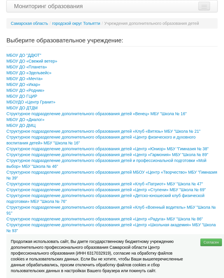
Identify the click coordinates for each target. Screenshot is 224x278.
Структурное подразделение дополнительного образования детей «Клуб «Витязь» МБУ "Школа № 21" (103, 131)
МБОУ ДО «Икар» (23, 84)
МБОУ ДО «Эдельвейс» (28, 72)
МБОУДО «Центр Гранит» (30, 102)
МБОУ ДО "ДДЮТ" (23, 55)
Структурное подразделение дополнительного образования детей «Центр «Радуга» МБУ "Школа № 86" (104, 219)
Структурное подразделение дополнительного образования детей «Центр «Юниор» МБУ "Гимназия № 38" (107, 148)
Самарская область (29, 23)
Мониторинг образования (48, 6)
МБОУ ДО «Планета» (26, 67)
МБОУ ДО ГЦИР (21, 96)
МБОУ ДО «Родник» (25, 90)
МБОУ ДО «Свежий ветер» (31, 61)
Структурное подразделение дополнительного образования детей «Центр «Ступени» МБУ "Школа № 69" (106, 189)
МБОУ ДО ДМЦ (21, 125)
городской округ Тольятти (76, 23)
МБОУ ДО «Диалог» (25, 119)
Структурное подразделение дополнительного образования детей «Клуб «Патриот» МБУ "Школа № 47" (104, 184)
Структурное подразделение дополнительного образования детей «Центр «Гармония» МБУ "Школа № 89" (107, 154)
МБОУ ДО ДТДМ (22, 108)
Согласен (211, 242)
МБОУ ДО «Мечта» (24, 78)
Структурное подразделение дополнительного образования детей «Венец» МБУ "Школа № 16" (96, 113)
